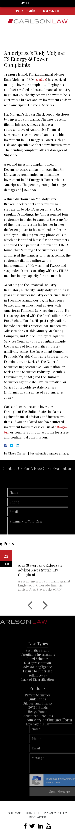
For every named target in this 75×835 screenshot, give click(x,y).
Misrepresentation (37, 671)
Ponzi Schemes (37, 667)
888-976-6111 (52, 11)
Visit (51, 3)
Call (35, 3)
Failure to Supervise (37, 680)
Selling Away (37, 684)
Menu (24, 3)
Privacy (64, 782)
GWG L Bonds (38, 716)
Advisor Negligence (37, 675)
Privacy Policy (55, 813)
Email (43, 3)
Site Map (14, 813)
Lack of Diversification (37, 688)
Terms (72, 782)
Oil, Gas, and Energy (37, 712)
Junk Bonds (37, 708)
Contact (32, 813)
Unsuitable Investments (37, 663)
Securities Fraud (37, 659)
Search (58, 3)
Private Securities (37, 703)
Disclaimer (37, 817)
